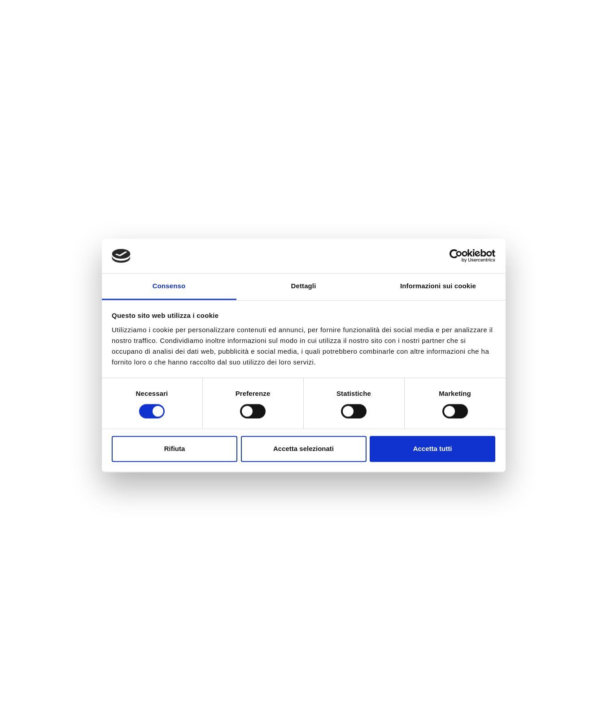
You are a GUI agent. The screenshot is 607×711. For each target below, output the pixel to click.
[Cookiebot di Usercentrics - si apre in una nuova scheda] (456, 256)
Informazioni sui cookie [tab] (438, 286)
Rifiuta (174, 448)
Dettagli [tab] (303, 286)
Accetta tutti (432, 448)
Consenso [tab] (169, 286)
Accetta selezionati (303, 448)
